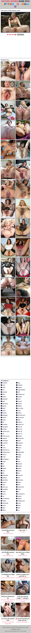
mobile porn (20, 394)
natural (19, 403)
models (19, 396)
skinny (18, 470)
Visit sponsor (20, 34)
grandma (4, 480)
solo (18, 477)
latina (3, 510)
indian (3, 501)
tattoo (18, 482)
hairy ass (4, 487)
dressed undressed (7, 450)
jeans (3, 505)
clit (2, 433)
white (18, 505)
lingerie (19, 387)
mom (18, 399)
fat (2, 464)
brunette (4, 424)
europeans (5, 459)
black (3, 410)
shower (19, 466)
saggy (18, 454)
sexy (18, 461)
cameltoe (4, 426)
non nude (19, 408)
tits (17, 491)
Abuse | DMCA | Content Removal (11, 627)
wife (18, 507)
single (18, 468)
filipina (3, 468)
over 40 (19, 426)
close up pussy (6, 436)
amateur (4, 383)
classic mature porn (7, 431)
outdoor (19, 422)
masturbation (20, 389)
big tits (3, 406)
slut (18, 473)
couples (4, 438)
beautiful (4, 399)
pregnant (19, 443)
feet (3, 466)
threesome (20, 487)
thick (18, 484)
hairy (3, 484)
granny (3, 482)
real (18, 450)
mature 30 (20, 424)
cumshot (4, 443)
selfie (18, 457)
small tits (19, 475)
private (19, 445)
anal (3, 385)
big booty (4, 403)
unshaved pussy (21, 494)
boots (3, 420)
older (18, 420)
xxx (18, 510)
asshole (4, 392)
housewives (5, 498)
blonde (3, 413)
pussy (18, 447)
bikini (3, 408)
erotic (3, 457)
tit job (18, 489)
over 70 (19, 433)
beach (3, 396)
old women (20, 417)
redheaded (20, 452)
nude (18, 410)
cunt (3, 445)
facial (3, 461)
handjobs (4, 489)
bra (2, 422)
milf (18, 392)
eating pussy (5, 452)
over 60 (19, 431)
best (3, 401)
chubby (4, 429)
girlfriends (4, 475)
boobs (3, 417)
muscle (19, 401)
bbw (3, 394)
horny (3, 494)
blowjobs (4, 415)
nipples (19, 406)
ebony (3, 454)
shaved (19, 464)
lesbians (19, 385)
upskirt (19, 496)
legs (18, 383)
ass (2, 389)
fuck (3, 470)
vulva (18, 503)
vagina (19, 498)
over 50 (19, 429)
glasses (4, 477)
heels (3, 491)
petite (18, 440)
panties (19, 436)
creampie (4, 440)
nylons (18, 413)
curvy (3, 447)
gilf (2, 473)
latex (3, 507)
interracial (4, 503)
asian (3, 387)
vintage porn (20, 501)
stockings (19, 480)
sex (18, 459)
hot (2, 496)
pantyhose (20, 438)
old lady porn (20, 415)
